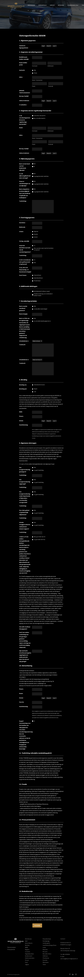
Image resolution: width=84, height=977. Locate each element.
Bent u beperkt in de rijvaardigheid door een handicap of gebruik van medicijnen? (24, 193)
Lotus (44, 947)
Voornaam (34, 66)
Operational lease (38, 278)
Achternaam (51, 66)
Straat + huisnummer (37, 80)
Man (35, 70)
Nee (35, 163)
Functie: (21, 702)
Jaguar (27, 964)
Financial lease (37, 275)
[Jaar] (54, 46)
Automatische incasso (39, 384)
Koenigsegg (46, 941)
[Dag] (43, 46)
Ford (26, 962)
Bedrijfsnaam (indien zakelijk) (24, 58)
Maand (35, 389)
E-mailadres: (23, 105)
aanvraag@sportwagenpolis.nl (69, 958)
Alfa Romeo (28, 939)
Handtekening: (23, 425)
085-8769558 (66, 954)
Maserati (45, 949)
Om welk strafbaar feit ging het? (24, 628)
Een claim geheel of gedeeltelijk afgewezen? (24, 512)
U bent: (21, 231)
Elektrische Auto (29, 958)
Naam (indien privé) (23, 64)
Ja (34, 166)
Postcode (50, 86)
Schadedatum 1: (24, 341)
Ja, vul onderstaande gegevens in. (42, 321)
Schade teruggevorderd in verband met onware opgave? (24, 526)
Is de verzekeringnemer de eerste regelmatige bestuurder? (24, 120)
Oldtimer (45, 956)
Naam (21, 127)
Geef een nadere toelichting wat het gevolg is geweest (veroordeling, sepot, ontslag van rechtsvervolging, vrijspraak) (25, 640)
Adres (21, 77)
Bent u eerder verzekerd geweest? (23, 308)
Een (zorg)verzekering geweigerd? (24, 469)
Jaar (35, 391)
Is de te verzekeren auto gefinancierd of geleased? (25, 262)
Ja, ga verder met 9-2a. (39, 539)
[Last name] (54, 63)
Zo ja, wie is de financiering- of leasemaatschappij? (25, 270)
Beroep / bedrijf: (24, 96)
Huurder (36, 234)
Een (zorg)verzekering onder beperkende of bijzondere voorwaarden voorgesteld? (24, 497)
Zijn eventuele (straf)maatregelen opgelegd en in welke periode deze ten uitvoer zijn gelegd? (25, 656)
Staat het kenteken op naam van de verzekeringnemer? (25, 249)
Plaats (33, 86)
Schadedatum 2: (24, 359)
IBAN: (20, 412)
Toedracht (22, 344)
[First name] (39, 63)
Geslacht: (22, 70)
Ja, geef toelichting (39, 470)
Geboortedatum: (25, 100)
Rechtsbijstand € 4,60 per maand (42, 291)
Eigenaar (36, 231)
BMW (26, 947)
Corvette (27, 951)
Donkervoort (28, 956)
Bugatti (27, 949)
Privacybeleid (11, 949)
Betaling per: (23, 389)
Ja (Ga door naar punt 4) (39, 115)
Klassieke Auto (47, 939)
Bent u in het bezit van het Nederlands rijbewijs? (24, 167)
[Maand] (48, 46)
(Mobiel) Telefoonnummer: (24, 91)
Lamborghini (46, 943)
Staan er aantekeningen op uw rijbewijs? (24, 183)
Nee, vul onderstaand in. (39, 118)
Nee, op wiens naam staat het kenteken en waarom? (43, 249)
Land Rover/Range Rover (49, 945)
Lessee (36, 237)
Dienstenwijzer (11, 947)
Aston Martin (28, 943)
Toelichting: (22, 201)
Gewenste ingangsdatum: (24, 47)
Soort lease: (22, 275)
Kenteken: (23, 222)
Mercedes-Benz (47, 954)
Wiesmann (46, 962)
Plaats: (21, 416)
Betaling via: (23, 385)
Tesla (44, 964)
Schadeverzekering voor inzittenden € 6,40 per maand (43, 294)
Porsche (45, 960)
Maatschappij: (23, 314)
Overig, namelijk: (24, 241)
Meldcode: (23, 227)
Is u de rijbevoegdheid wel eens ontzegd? (25, 176)
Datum (21, 420)
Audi (26, 941)
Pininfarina (46, 958)
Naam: (21, 693)
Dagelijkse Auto (29, 954)
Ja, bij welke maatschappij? (40, 309)
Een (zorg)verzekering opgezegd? (24, 482)
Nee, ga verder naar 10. (39, 536)
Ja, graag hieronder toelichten (41, 176)
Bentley (27, 945)
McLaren (45, 951)
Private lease (37, 280)
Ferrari (27, 960)
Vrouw (35, 73)
